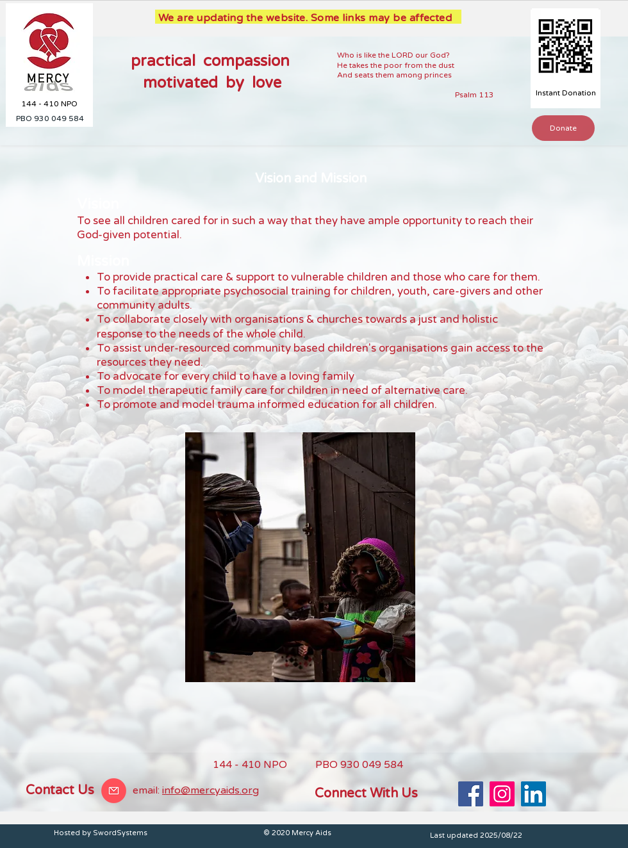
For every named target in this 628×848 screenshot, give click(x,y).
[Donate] (563, 128)
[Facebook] (470, 793)
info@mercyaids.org (210, 790)
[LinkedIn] (533, 793)
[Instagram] (502, 793)
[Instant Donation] (565, 93)
